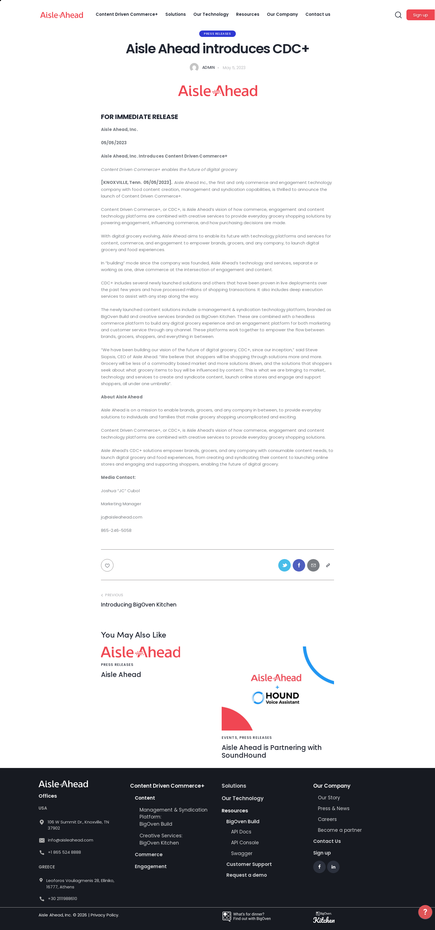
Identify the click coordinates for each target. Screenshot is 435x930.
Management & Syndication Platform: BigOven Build (174, 817)
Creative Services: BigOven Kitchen (161, 839)
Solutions (234, 786)
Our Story (329, 798)
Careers (327, 819)
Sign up (322, 853)
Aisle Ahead (121, 675)
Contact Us (327, 841)
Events (229, 737)
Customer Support (249, 864)
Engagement (151, 866)
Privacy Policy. (105, 915)
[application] (425, 916)
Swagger (241, 853)
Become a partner (340, 830)
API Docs (241, 832)
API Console (245, 843)
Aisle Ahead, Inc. (55, 915)
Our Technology (243, 798)
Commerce (149, 854)
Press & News (334, 808)
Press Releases (217, 33)
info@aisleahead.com (70, 840)
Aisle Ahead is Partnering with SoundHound (272, 752)
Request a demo (246, 875)
